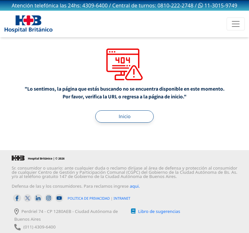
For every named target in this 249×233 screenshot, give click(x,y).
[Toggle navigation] (236, 23)
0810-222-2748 (176, 5)
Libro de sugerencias (159, 211)
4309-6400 (95, 5)
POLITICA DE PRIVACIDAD (89, 198)
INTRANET (121, 198)
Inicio (125, 116)
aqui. (135, 186)
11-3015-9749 (217, 5)
